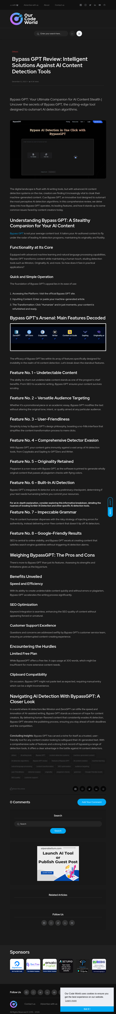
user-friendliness (18, 772)
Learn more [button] (71, 1001)
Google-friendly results (93, 772)
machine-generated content (84, 755)
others (14, 755)
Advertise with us (31, 5)
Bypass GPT (17, 233)
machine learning (98, 761)
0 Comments (20, 802)
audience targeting (82, 766)
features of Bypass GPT (60, 761)
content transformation (44, 766)
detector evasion (34, 772)
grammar (77, 772)
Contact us (59, 5)
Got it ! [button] (87, 1009)
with (14, 5)
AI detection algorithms (20, 761)
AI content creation (80, 761)
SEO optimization (64, 766)
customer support (31, 777)
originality (48, 772)
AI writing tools (26, 755)
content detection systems (59, 755)
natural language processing (22, 766)
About (46, 5)
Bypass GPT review (40, 761)
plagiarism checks (63, 772)
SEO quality (16, 777)
